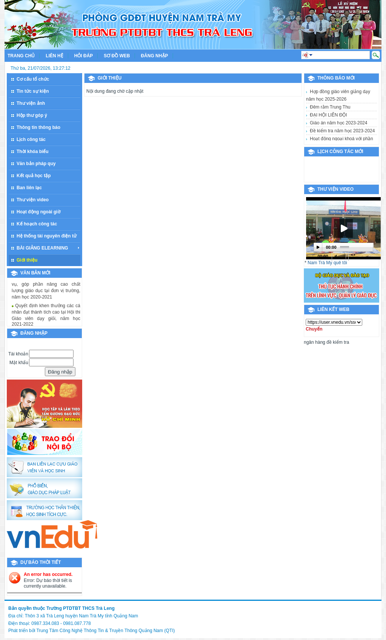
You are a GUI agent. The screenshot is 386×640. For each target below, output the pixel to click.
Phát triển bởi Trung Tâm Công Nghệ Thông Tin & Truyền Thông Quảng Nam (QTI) (91, 630)
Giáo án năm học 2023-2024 (338, 123)
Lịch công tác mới (340, 151)
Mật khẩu (18, 362)
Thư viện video (335, 189)
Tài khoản (18, 354)
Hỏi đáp (83, 55)
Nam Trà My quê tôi (327, 262)
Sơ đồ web (117, 55)
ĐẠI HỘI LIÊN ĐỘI (328, 115)
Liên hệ (54, 55)
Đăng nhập (154, 55)
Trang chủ (21, 55)
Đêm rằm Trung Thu (330, 107)
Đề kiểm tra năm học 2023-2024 (342, 130)
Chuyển (314, 329)
